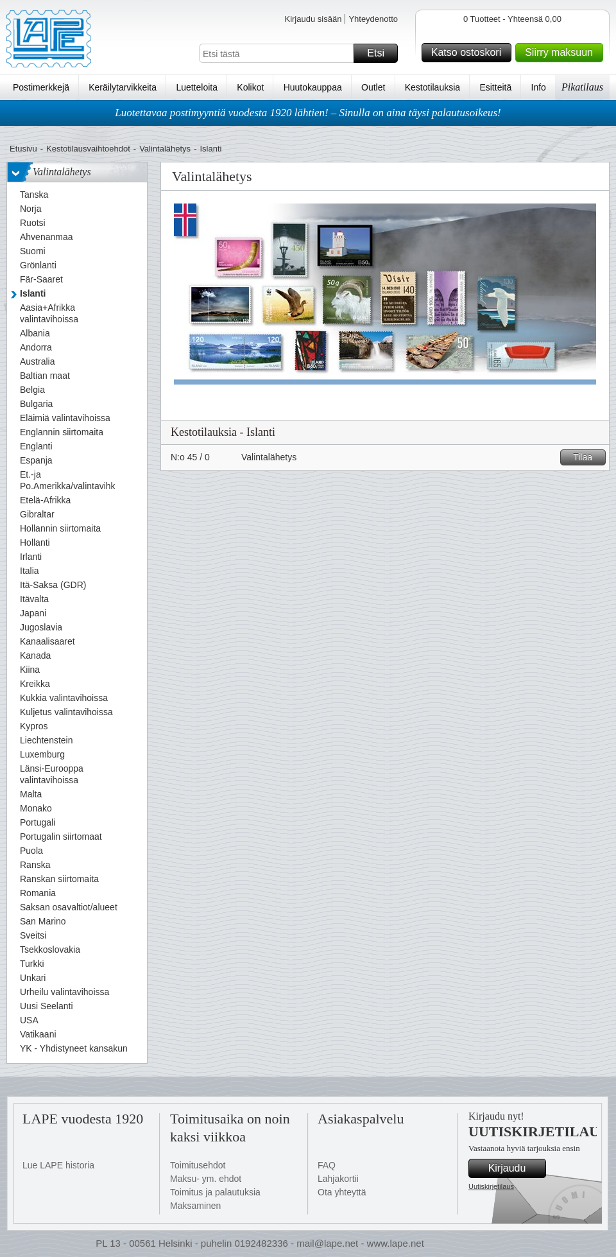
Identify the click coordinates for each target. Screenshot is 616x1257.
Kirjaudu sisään (312, 19)
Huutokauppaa (313, 87)
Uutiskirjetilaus (491, 1186)
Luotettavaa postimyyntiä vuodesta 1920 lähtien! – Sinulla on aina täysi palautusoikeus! (308, 113)
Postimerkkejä (41, 87)
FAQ (327, 1165)
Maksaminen (195, 1206)
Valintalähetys (165, 148)
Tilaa (587, 457)
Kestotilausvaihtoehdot (88, 148)
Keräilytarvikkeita (123, 87)
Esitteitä (495, 87)
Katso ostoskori (469, 52)
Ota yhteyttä (342, 1192)
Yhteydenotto (373, 19)
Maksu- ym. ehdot (205, 1179)
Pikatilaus (582, 87)
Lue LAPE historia (58, 1165)
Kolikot (250, 87)
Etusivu (23, 148)
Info (538, 87)
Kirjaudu (515, 1168)
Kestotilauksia (432, 87)
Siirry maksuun (562, 52)
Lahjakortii (338, 1179)
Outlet (373, 87)
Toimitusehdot (197, 1165)
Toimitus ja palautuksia (215, 1192)
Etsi (380, 53)
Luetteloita (197, 87)
